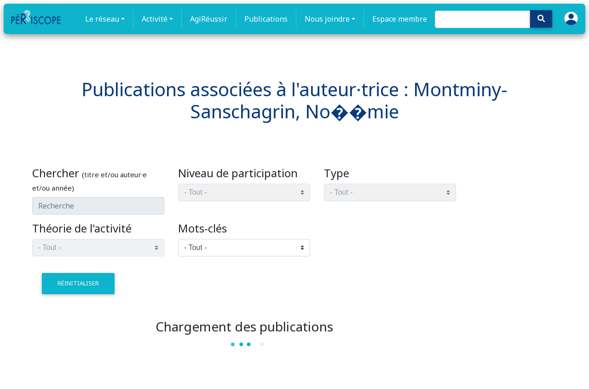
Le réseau (102, 19)
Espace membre (399, 19)
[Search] (482, 19)
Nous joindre (327, 19)
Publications (266, 19)
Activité (154, 19)
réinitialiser (78, 283)
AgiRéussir (208, 19)
